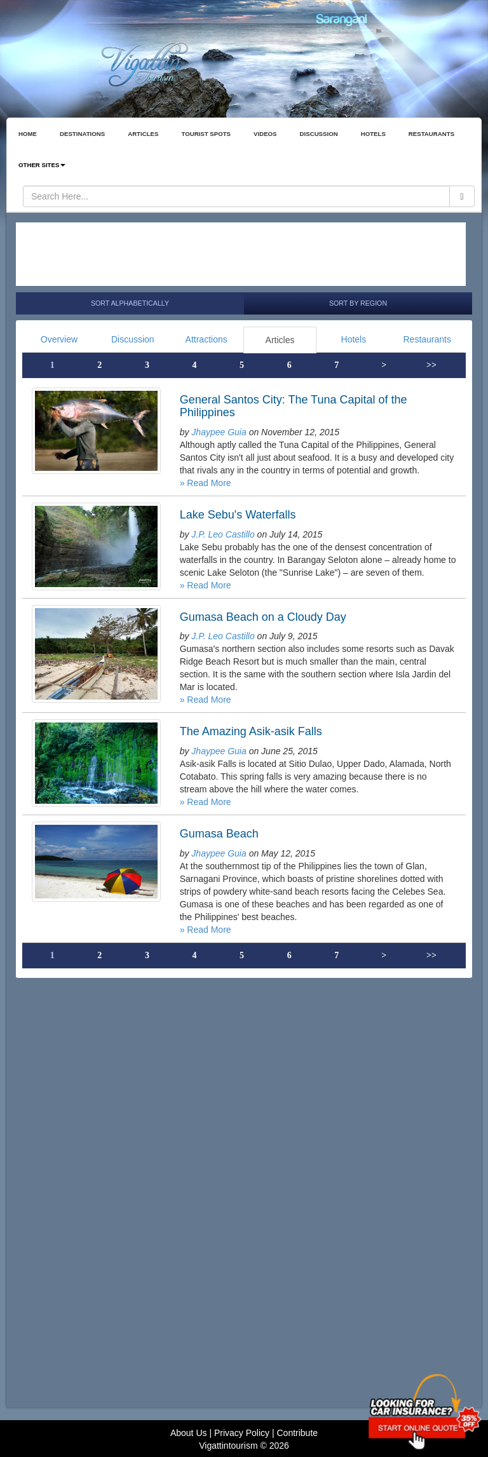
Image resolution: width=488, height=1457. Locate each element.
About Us (188, 1433)
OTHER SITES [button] (41, 164)
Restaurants (427, 339)
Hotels (354, 339)
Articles (280, 340)
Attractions (206, 339)
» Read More (205, 483)
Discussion (132, 339)
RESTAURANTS (431, 133)
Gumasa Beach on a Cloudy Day (263, 617)
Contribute (297, 1433)
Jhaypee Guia (218, 432)
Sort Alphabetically (130, 303)
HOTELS (373, 133)
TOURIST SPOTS (206, 133)
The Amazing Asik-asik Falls (251, 731)
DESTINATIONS (82, 133)
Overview (59, 339)
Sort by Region (358, 303)
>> (431, 365)
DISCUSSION (319, 133)
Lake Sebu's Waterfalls (238, 514)
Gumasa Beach (219, 833)
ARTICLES (143, 133)
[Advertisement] (241, 254)
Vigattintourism (228, 1445)
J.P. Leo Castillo (222, 534)
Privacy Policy (241, 1433)
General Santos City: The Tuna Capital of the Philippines (293, 406)
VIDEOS (265, 133)
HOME (27, 133)
